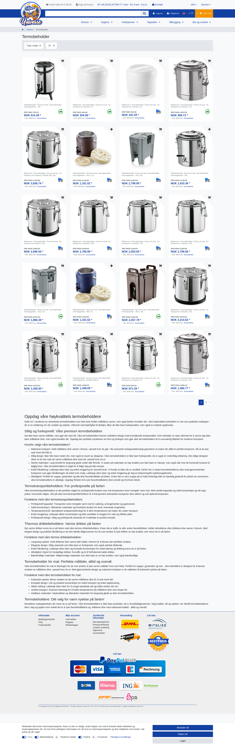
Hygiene (105, 22)
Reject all (183, 734)
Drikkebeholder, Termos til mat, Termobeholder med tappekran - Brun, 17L (91, 174)
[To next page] (210, 402)
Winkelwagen (72, 625)
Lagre (183, 740)
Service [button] (205, 4)
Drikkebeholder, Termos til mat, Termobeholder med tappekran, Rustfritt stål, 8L (91, 379)
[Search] (144, 13)
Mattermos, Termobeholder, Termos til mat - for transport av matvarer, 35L (190, 379)
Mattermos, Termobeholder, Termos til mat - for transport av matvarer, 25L (190, 311)
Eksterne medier (68, 737)
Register (69, 622)
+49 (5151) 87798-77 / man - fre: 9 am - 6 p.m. (123, 4)
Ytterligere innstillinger (120, 737)
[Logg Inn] (158, 13)
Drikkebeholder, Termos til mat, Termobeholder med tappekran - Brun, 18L (140, 311)
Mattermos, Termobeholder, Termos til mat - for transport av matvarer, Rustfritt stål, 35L (43, 174)
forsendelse (42, 118)
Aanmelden (71, 619)
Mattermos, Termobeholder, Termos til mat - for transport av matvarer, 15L (43, 242)
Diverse (85, 22)
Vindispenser (128, 22)
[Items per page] (51, 45)
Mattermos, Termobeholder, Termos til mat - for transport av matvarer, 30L (190, 242)
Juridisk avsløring (101, 627)
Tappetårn (152, 22)
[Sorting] (33, 45)
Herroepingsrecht (101, 622)
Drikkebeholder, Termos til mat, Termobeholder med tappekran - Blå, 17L (91, 311)
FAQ (41, 622)
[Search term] (92, 13)
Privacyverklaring (101, 624)
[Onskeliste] (191, 13)
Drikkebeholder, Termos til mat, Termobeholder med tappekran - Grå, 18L (140, 174)
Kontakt (157, 4)
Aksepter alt (183, 727)
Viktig (29, 737)
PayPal (86, 737)
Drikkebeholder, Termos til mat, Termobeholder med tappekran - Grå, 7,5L (43, 311)
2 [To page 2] (206, 402)
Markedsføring (46, 737)
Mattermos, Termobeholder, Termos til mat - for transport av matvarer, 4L (92, 106)
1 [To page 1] (201, 402)
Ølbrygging (175, 22)
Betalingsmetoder (47, 619)
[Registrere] (173, 13)
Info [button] (193, 4)
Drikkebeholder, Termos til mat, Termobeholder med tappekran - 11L (43, 379)
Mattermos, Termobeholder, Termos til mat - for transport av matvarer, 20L (92, 242)
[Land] (184, 13)
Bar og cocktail (200, 22)
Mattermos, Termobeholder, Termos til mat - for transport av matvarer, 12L (190, 106)
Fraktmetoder (45, 625)
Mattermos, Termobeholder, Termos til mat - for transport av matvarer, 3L (141, 106)
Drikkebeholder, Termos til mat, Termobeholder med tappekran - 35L (189, 174)
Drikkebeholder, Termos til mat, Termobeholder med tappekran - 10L (43, 106)
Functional (102, 737)
